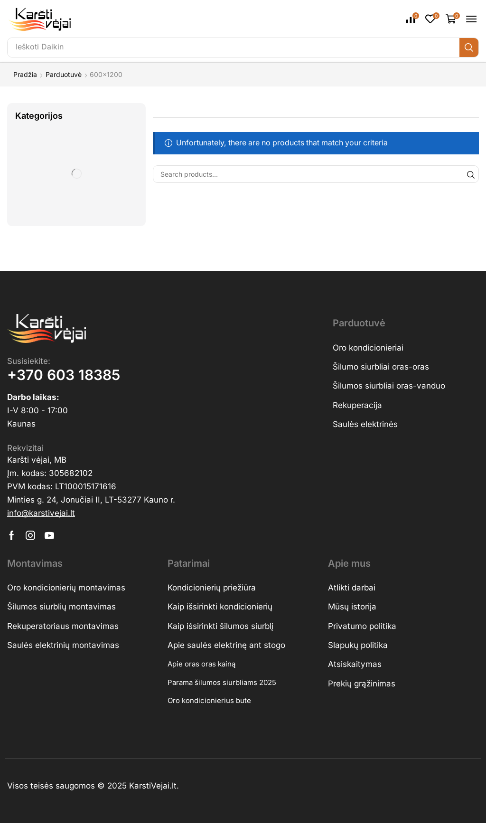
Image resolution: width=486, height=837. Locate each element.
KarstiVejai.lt (153, 787)
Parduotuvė (64, 74)
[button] (412, 19)
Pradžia (25, 74)
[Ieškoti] (468, 47)
